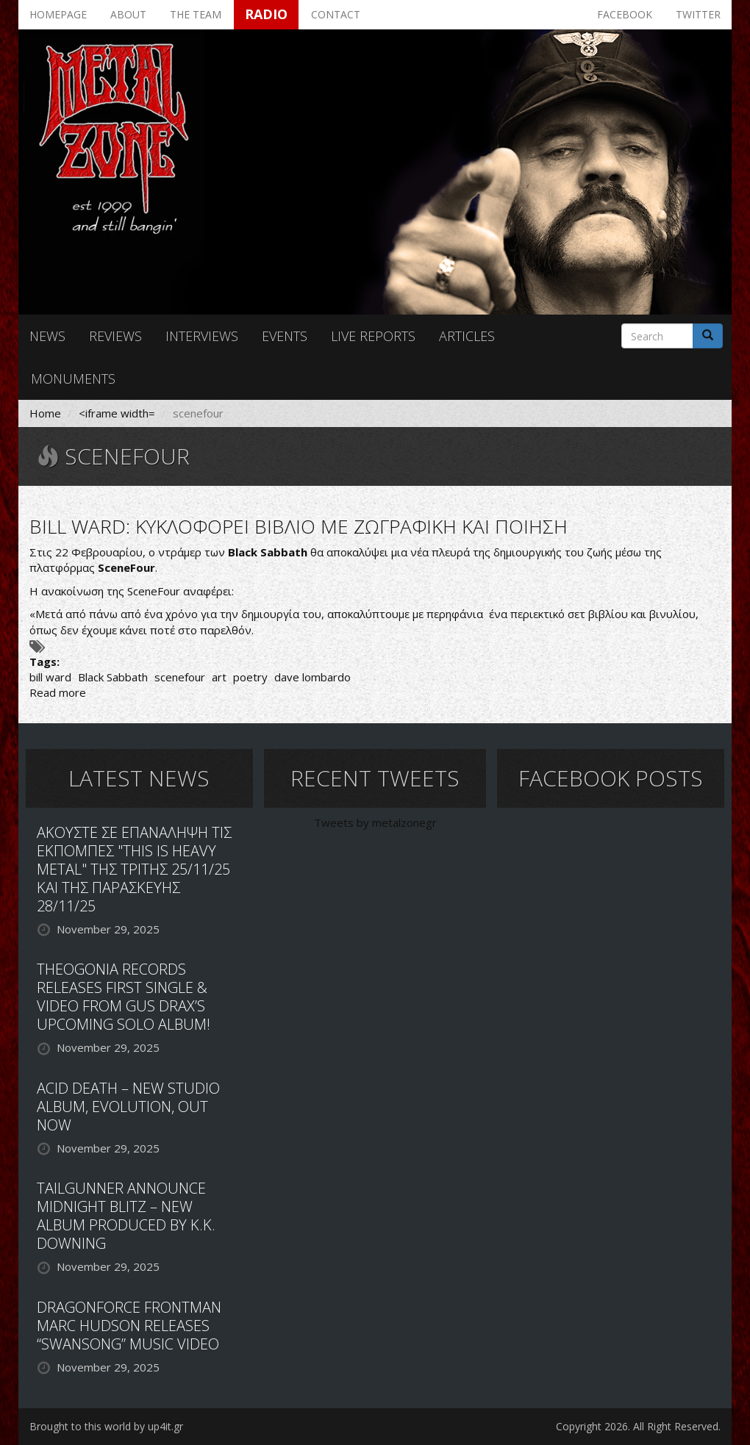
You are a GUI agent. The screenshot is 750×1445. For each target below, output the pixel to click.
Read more (57, 692)
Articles (467, 336)
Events (284, 336)
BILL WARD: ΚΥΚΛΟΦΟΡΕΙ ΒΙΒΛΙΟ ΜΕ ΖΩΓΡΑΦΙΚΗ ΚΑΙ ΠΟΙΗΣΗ (298, 526)
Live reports (373, 336)
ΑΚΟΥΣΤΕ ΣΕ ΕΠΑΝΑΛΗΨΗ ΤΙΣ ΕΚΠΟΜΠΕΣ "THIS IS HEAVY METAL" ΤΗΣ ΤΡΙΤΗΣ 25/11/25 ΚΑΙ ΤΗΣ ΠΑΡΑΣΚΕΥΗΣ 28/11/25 (134, 869)
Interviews (201, 336)
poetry (250, 677)
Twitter (698, 14)
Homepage (58, 14)
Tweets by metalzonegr (375, 822)
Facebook (624, 14)
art (219, 677)
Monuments (73, 378)
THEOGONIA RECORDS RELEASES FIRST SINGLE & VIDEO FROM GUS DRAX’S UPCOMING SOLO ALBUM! (123, 996)
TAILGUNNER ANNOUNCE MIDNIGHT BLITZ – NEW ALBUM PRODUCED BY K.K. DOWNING (126, 1215)
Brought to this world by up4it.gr (106, 1426)
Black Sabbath (113, 677)
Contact (335, 14)
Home (45, 413)
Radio (266, 14)
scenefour (179, 677)
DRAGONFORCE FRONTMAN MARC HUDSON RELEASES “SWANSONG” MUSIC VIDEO (129, 1325)
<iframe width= (117, 413)
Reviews (115, 336)
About (128, 14)
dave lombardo (312, 677)
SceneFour (126, 567)
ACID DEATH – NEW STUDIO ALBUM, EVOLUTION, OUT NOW (128, 1106)
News (47, 336)
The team (195, 14)
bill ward (50, 677)
